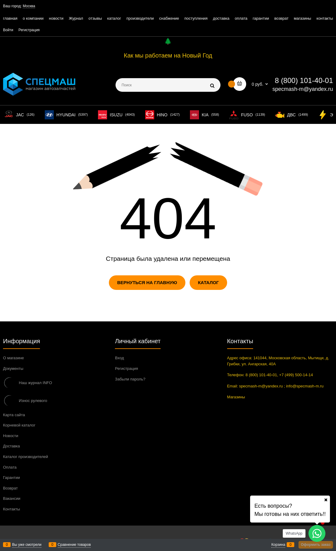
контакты (325, 18)
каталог (114, 18)
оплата (241, 18)
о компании (33, 18)
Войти (8, 30)
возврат (281, 18)
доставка (221, 18)
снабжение (169, 18)
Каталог (208, 282)
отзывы (95, 18)
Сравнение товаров (74, 544)
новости (56, 18)
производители (140, 18)
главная (10, 18)
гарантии (261, 18)
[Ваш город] (326, 500)
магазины (302, 18)
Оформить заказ (316, 545)
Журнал (76, 18)
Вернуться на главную (147, 282)
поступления (196, 18)
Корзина (278, 544)
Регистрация (29, 30)
